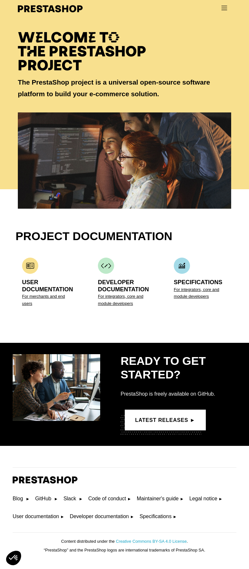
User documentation (36, 516)
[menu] (224, 8)
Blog (18, 498)
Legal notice (203, 498)
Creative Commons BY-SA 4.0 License (151, 541)
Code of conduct (107, 498)
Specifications (155, 516)
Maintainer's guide (158, 498)
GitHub (44, 498)
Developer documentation (99, 516)
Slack (71, 498)
